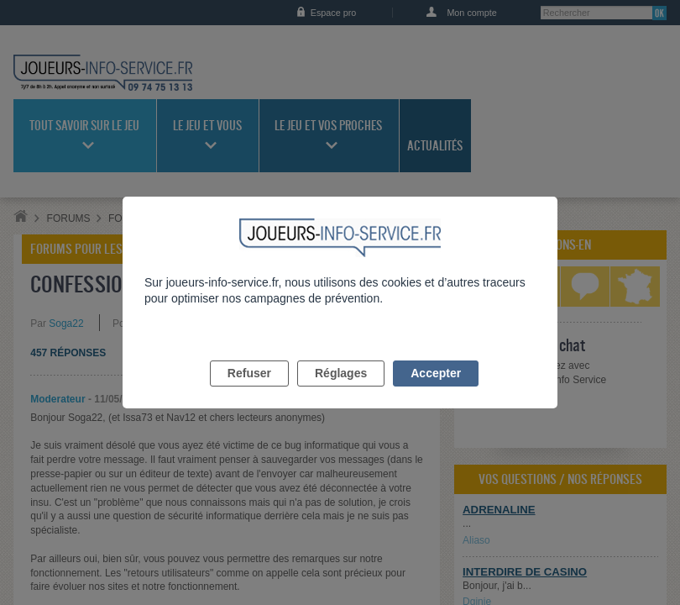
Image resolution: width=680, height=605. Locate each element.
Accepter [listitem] (436, 392)
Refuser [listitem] (249, 392)
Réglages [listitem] (341, 392)
